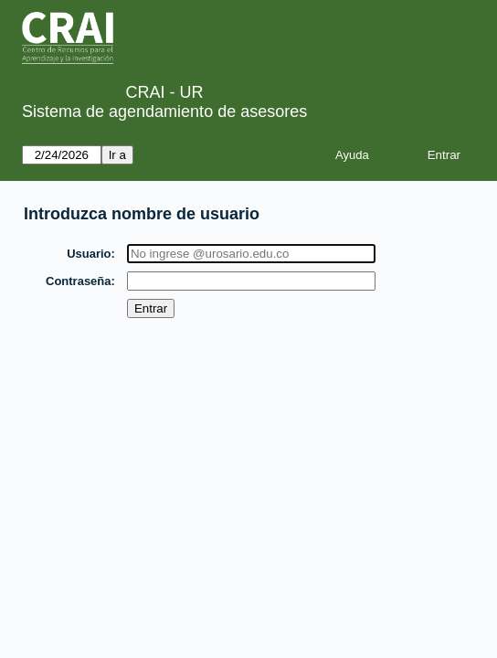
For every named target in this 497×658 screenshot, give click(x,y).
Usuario (89, 253)
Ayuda (352, 155)
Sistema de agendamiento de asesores (164, 111)
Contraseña (79, 281)
